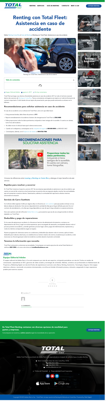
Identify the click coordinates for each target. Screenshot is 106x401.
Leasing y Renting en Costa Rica (37, 179)
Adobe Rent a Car (32, 213)
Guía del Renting (26, 36)
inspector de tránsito (30, 132)
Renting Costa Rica (14, 36)
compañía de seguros (39, 129)
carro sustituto (49, 205)
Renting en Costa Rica (25, 99)
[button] (73, 81)
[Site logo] (12, 6)
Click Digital (88, 398)
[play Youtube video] (40, 155)
